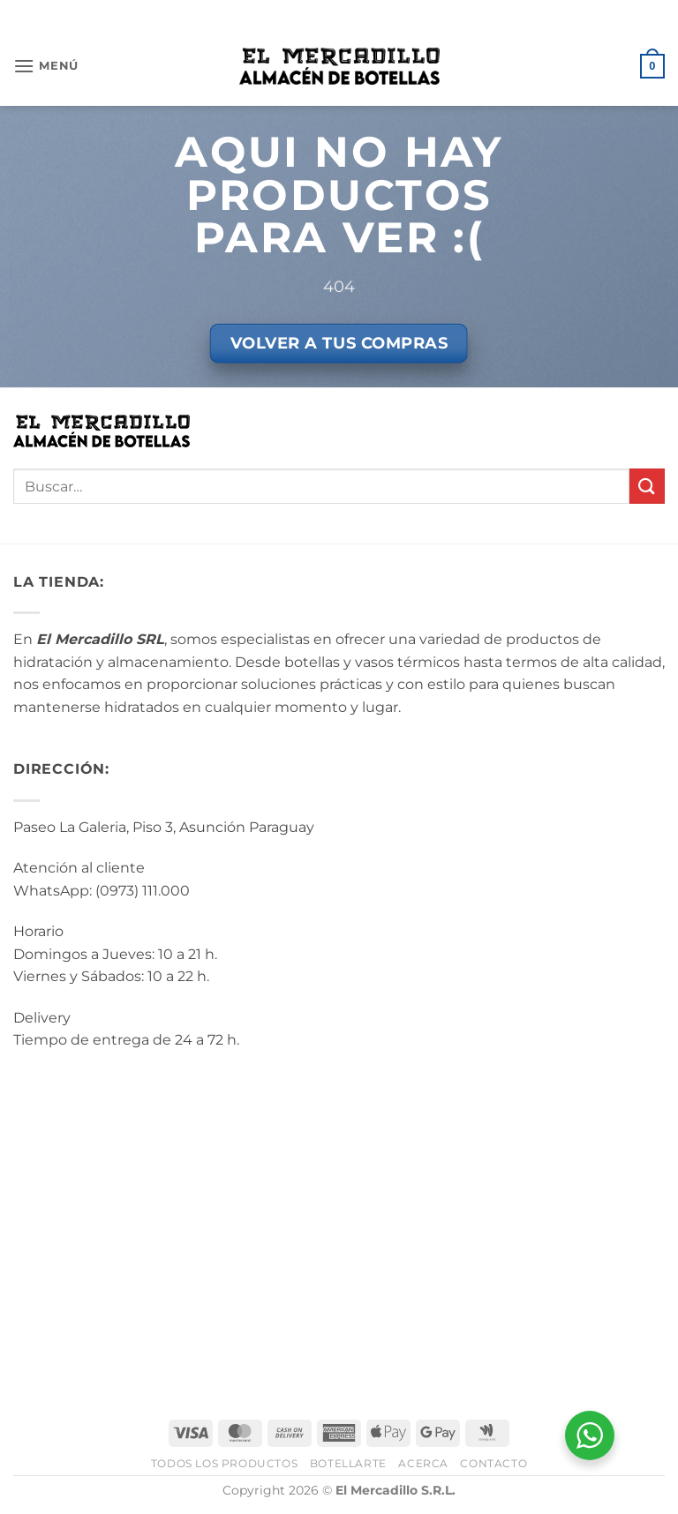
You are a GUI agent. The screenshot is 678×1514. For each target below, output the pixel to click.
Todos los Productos (224, 1463)
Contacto (493, 1463)
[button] (46, 65)
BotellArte (348, 1463)
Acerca (423, 1463)
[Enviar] (647, 485)
